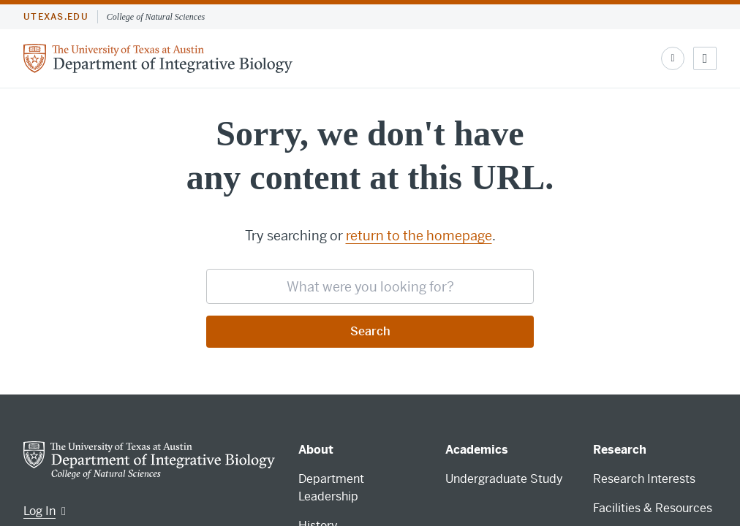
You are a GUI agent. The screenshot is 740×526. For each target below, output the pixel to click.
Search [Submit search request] (370, 331)
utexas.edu (55, 17)
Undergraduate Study (504, 479)
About (315, 449)
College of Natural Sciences (156, 17)
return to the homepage (419, 235)
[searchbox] (370, 286)
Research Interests (644, 479)
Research (619, 449)
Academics (476, 449)
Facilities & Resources (652, 508)
